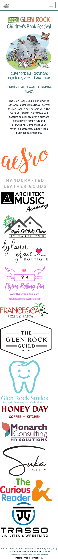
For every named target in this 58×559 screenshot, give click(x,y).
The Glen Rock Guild (17, 551)
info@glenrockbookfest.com (28, 558)
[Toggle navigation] (51, 5)
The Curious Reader (40, 551)
